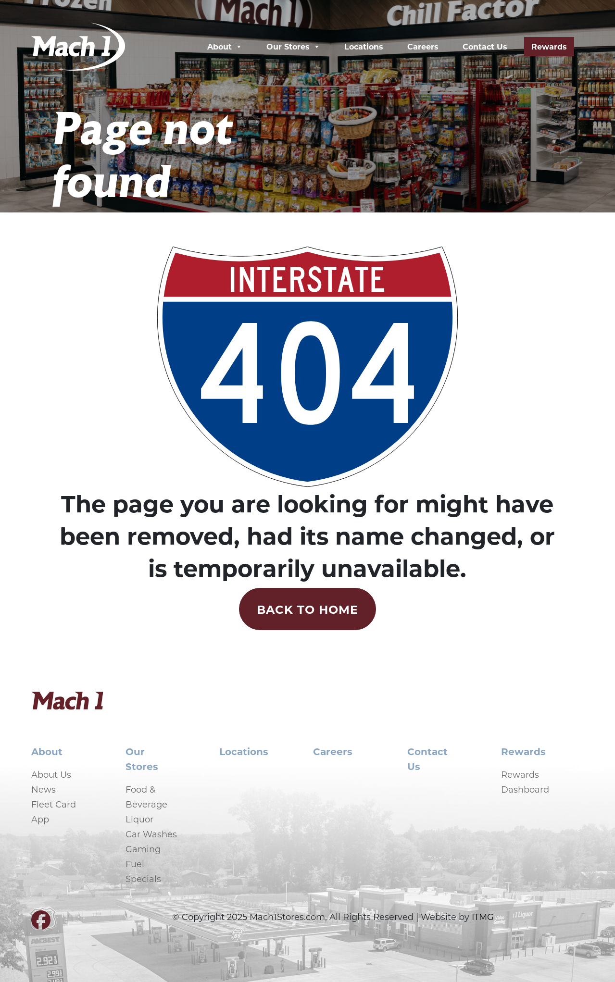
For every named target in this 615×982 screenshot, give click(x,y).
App (40, 819)
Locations (363, 46)
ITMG (483, 916)
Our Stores (293, 46)
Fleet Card (53, 804)
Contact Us (485, 46)
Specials (143, 878)
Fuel (135, 864)
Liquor (139, 819)
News (43, 789)
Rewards (549, 46)
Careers (423, 46)
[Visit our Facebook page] (40, 924)
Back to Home (307, 609)
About (224, 46)
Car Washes (151, 834)
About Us (51, 774)
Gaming (143, 849)
